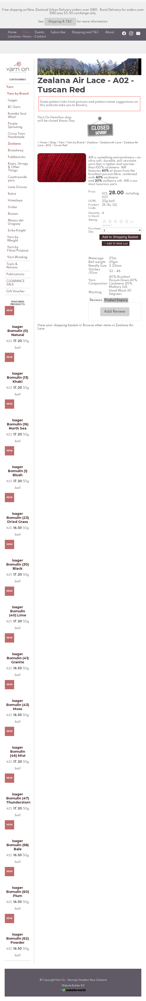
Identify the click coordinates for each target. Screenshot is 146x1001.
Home (12, 32)
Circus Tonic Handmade (16, 135)
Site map (72, 980)
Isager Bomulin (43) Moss (17, 705)
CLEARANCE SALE (15, 283)
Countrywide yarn (17, 179)
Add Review (115, 312)
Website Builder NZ (73, 985)
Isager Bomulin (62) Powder (17, 938)
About (109, 32)
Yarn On (60, 980)
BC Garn (14, 107)
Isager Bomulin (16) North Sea (17, 424)
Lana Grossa (17, 187)
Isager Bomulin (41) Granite (18, 658)
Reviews (96, 300)
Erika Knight (17, 230)
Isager (13, 100)
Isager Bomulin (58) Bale (18, 845)
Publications (15, 274)
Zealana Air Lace (110, 142)
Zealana (14, 143)
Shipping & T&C (60, 21)
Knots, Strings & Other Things (18, 167)
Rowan (13, 213)
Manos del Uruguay (15, 222)
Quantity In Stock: (94, 215)
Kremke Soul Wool (17, 115)
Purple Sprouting (15, 125)
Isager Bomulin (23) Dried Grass (18, 518)
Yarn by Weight (12, 239)
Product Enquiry (116, 300)
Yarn (9, 87)
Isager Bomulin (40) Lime (17, 611)
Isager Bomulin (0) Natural (17, 331)
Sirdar (12, 207)
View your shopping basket (57, 325)
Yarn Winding (17, 257)
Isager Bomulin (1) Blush (17, 471)
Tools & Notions (12, 266)
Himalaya (15, 200)
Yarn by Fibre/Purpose (17, 249)
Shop (25, 32)
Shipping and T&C (85, 32)
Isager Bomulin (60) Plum (17, 892)
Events (39, 32)
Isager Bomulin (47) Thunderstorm (17, 798)
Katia (12, 193)
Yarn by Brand (17, 93)
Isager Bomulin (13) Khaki (17, 377)
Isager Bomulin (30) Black (17, 564)
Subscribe (58, 32)
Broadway (15, 150)
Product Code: (93, 206)
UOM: (92, 201)
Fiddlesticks (17, 157)
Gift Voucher (15, 291)
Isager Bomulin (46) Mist (18, 751)
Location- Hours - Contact (27, 36)
